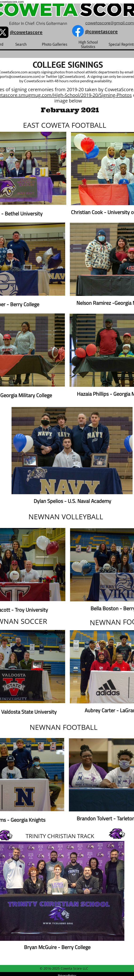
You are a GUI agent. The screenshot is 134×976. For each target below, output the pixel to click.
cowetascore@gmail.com (109, 23)
